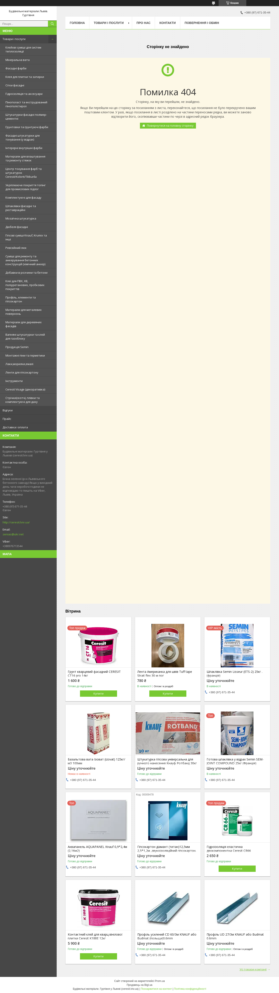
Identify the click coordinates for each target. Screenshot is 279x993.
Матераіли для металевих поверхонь (23, 312)
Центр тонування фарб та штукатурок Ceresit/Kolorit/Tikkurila (23, 173)
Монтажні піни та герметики (25, 355)
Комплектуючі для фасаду (23, 197)
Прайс (7, 419)
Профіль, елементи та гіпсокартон (20, 299)
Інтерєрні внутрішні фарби (23, 148)
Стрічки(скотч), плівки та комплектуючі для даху (22, 400)
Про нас (143, 23)
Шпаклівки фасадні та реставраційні (20, 208)
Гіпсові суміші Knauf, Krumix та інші (26, 237)
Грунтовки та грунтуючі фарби (26, 127)
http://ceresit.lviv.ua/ (16, 522)
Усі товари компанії (253, 969)
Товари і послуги (14, 39)
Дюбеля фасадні (16, 227)
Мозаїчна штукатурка (20, 218)
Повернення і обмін (202, 23)
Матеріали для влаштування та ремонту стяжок (25, 158)
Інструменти (14, 381)
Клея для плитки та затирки (24, 77)
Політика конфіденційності (190, 988)
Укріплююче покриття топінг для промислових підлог (25, 187)
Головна (77, 23)
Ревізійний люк (16, 248)
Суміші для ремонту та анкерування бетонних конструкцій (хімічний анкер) (25, 260)
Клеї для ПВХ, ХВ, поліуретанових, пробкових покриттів (24, 285)
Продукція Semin (17, 347)
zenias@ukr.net (13, 534)
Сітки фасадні (14, 85)
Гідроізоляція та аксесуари (24, 94)
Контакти (167, 23)
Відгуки (8, 410)
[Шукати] (52, 23)
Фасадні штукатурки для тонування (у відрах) (22, 137)
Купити (99, 693)
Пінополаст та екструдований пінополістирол (26, 104)
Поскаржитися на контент (156, 988)
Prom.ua (160, 981)
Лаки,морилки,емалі (19, 364)
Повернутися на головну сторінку (170, 125)
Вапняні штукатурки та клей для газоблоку (25, 336)
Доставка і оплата (15, 427)
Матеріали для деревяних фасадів (23, 324)
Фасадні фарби (15, 68)
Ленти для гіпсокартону (21, 372)
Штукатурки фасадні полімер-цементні (26, 117)
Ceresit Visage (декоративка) (25, 389)
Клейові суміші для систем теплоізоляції (23, 49)
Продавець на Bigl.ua (139, 984)
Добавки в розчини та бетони (26, 273)
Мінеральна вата (17, 60)
